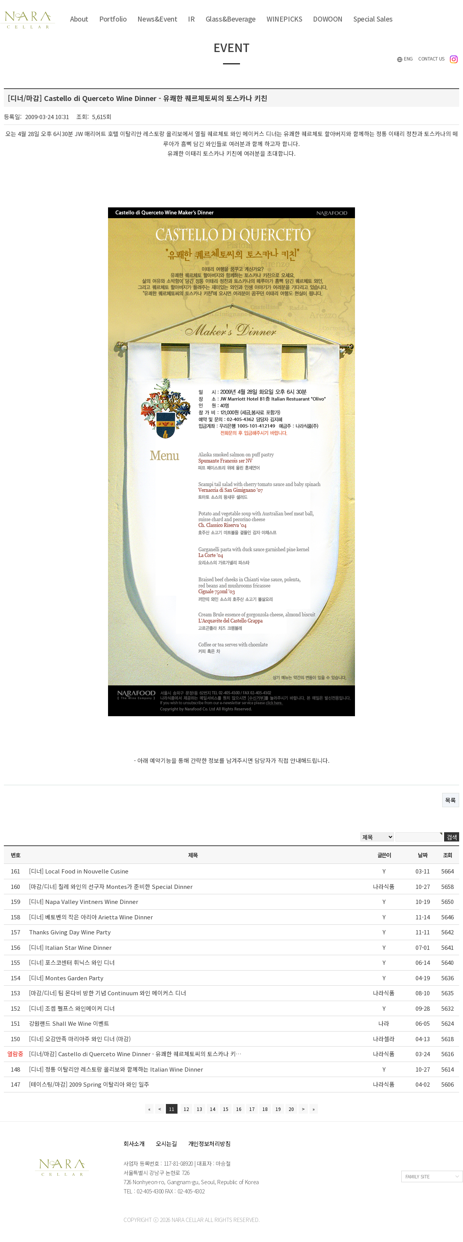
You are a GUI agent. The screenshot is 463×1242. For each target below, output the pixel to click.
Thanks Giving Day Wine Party (70, 932)
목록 (450, 800)
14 (212, 1109)
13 (199, 1109)
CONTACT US (431, 58)
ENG (405, 58)
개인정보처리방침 (209, 1143)
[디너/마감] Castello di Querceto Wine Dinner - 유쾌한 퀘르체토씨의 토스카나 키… (135, 1054)
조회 (447, 855)
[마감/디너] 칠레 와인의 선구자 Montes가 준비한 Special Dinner (111, 886)
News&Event (157, 18)
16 (239, 1109)
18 (265, 1109)
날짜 (422, 855)
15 (225, 1109)
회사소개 (134, 1143)
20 (291, 1109)
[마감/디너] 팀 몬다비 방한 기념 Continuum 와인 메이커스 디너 (107, 993)
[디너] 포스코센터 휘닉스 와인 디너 (72, 962)
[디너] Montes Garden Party (66, 978)
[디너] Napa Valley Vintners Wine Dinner (83, 901)
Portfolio (113, 18)
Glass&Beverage (231, 18)
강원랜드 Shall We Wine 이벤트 (69, 1023)
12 (186, 1109)
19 (278, 1109)
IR (191, 18)
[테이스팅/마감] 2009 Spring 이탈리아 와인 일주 (89, 1084)
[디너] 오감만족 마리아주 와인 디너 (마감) (80, 1039)
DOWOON (328, 18)
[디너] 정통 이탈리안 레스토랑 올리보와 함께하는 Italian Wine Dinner (116, 1069)
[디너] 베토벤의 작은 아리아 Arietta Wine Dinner (91, 917)
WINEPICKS (284, 18)
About (79, 18)
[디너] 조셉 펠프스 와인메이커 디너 (72, 1008)
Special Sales (373, 18)
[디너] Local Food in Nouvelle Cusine (78, 871)
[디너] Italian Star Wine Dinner (70, 947)
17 (252, 1109)
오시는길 (166, 1143)
